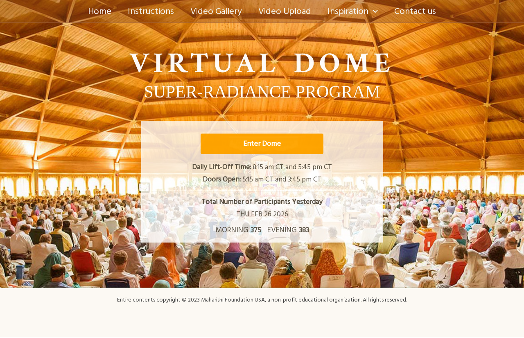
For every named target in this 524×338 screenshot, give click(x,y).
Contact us (419, 11)
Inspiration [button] (355, 11)
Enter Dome (262, 144)
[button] (375, 11)
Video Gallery (215, 11)
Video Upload (285, 11)
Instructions (148, 11)
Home (95, 11)
